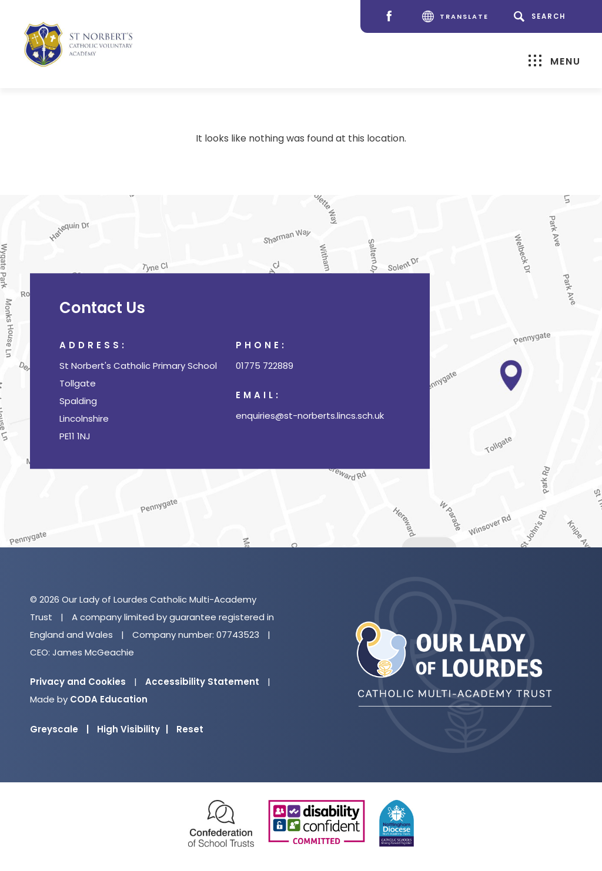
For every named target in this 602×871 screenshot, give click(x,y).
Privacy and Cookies (78, 681)
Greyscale (59, 729)
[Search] (542, 16)
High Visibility (132, 729)
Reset (189, 729)
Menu (555, 61)
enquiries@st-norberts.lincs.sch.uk (310, 416)
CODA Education (109, 699)
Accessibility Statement (202, 681)
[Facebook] (392, 17)
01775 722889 (264, 366)
